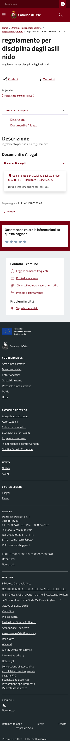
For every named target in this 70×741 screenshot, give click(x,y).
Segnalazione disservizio (16, 680)
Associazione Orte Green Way (19, 633)
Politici (5, 391)
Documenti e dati (11, 369)
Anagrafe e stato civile (15, 416)
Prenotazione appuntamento (18, 684)
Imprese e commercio (14, 438)
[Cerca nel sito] (59, 15)
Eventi (5, 498)
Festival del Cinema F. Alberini (19, 622)
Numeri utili (8, 564)
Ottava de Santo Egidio (15, 605)
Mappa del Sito (24, 728)
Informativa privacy (13, 655)
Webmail (7, 644)
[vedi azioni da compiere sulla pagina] (46, 79)
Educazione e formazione (16, 433)
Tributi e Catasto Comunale (17, 449)
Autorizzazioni (10, 421)
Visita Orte (8, 611)
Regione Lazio (11, 4)
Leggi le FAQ (9, 675)
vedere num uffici (22, 530)
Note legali (8, 661)
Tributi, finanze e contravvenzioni (20, 444)
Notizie (6, 468)
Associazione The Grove (15, 628)
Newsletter (8, 710)
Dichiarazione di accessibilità (18, 666)
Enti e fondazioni (11, 375)
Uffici (5, 397)
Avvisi (5, 474)
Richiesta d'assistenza (14, 688)
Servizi (40, 724)
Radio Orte (8, 639)
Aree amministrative (13, 364)
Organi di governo (12, 380)
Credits (62, 724)
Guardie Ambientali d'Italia (17, 650)
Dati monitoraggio (12, 724)
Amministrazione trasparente (26, 28)
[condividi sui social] (10, 79)
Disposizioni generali (12, 31)
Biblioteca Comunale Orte (16, 583)
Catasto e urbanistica (14, 427)
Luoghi (6, 493)
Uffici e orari (8, 559)
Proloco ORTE (10, 617)
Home (5, 28)
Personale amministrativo (16, 386)
